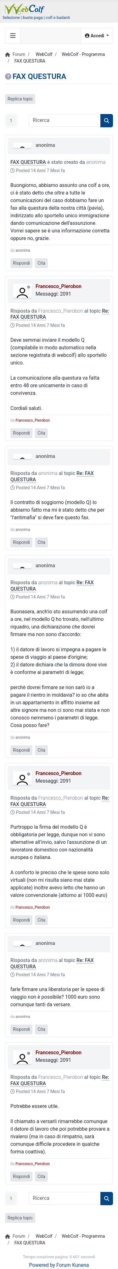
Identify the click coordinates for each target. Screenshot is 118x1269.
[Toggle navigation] (12, 35)
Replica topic (20, 98)
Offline (29, 287)
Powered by (42, 1265)
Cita (41, 263)
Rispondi (21, 263)
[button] (97, 36)
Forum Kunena (72, 1265)
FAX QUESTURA (28, 162)
